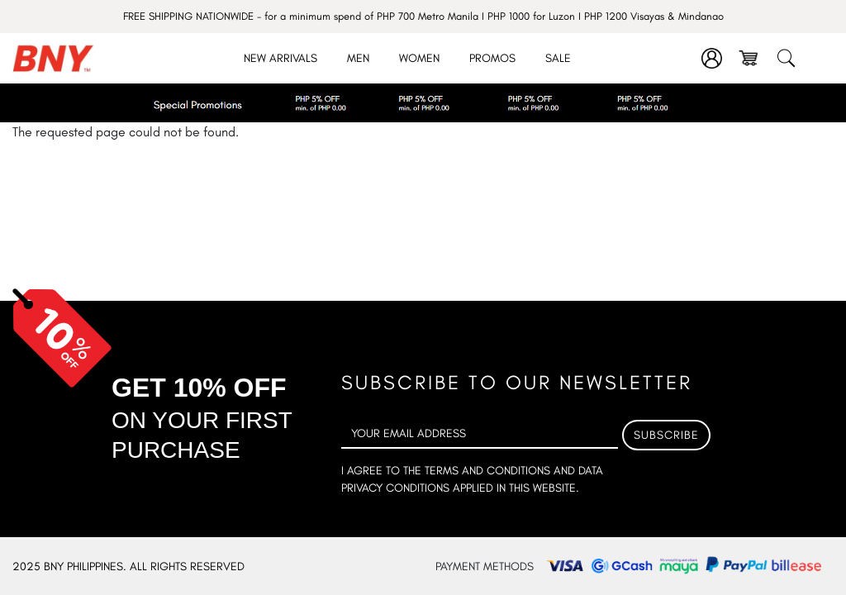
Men (358, 58)
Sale (558, 58)
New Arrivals (280, 58)
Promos (492, 58)
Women (419, 58)
